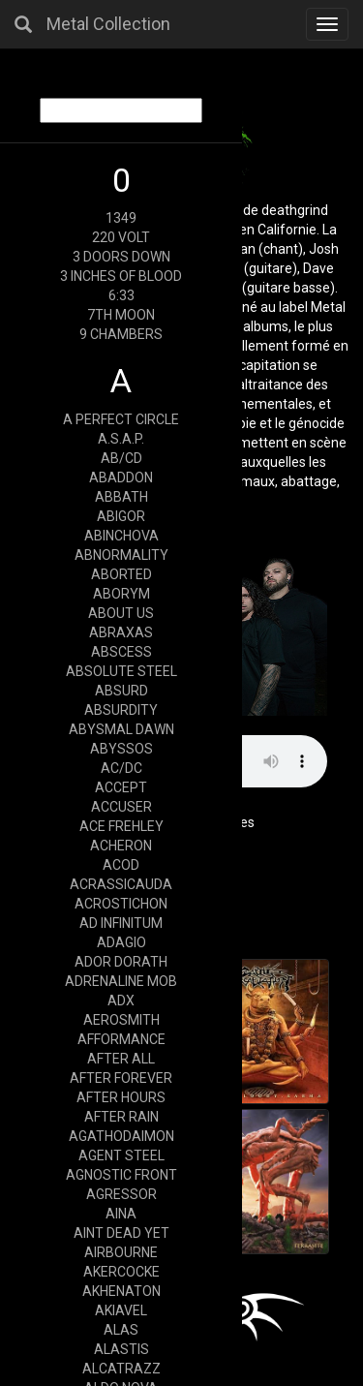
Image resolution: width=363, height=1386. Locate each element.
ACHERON (121, 845)
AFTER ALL (121, 1058)
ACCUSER (121, 807)
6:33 (121, 295)
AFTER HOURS (121, 1097)
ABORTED (121, 574)
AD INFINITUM (121, 923)
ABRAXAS (121, 632)
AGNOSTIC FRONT (121, 1175)
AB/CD (121, 458)
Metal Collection (108, 24)
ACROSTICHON (121, 903)
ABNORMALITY (121, 555)
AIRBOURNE (121, 1252)
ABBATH (121, 497)
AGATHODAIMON (121, 1136)
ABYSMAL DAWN (121, 729)
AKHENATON (121, 1291)
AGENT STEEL (121, 1155)
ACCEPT (121, 787)
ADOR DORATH (121, 962)
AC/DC (121, 768)
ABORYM (121, 593)
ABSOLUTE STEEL (121, 671)
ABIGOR (121, 516)
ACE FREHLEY (121, 826)
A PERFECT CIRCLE (121, 419)
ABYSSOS (121, 748)
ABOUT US (121, 613)
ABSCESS (121, 652)
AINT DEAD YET (121, 1233)
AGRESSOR (121, 1194)
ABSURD (121, 690)
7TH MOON (121, 315)
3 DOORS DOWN (121, 256)
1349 (121, 218)
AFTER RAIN (121, 1116)
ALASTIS (121, 1349)
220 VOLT (121, 237)
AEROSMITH (121, 1020)
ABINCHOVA (121, 535)
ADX (121, 1000)
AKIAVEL (121, 1310)
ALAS (121, 1330)
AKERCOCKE (121, 1271)
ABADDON (121, 477)
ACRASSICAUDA (121, 884)
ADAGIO (121, 942)
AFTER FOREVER (121, 1078)
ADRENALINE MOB (121, 981)
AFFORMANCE (121, 1039)
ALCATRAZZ (121, 1368)
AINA (121, 1213)
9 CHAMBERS (121, 334)
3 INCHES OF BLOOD (121, 276)
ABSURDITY (121, 710)
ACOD (121, 865)
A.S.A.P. (121, 439)
